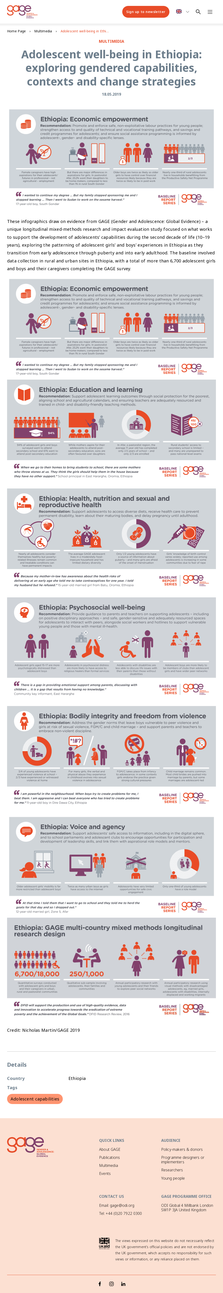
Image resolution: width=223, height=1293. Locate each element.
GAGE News (109, 1181)
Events (105, 1173)
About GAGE (109, 1149)
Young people (173, 1178)
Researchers (172, 1170)
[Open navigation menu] (210, 12)
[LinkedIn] (123, 1274)
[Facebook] (100, 1274)
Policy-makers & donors (182, 1149)
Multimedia (43, 31)
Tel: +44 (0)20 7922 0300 (120, 1212)
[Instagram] (112, 1274)
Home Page (16, 31)
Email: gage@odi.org (116, 1204)
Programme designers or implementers (183, 1160)
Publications (109, 1157)
